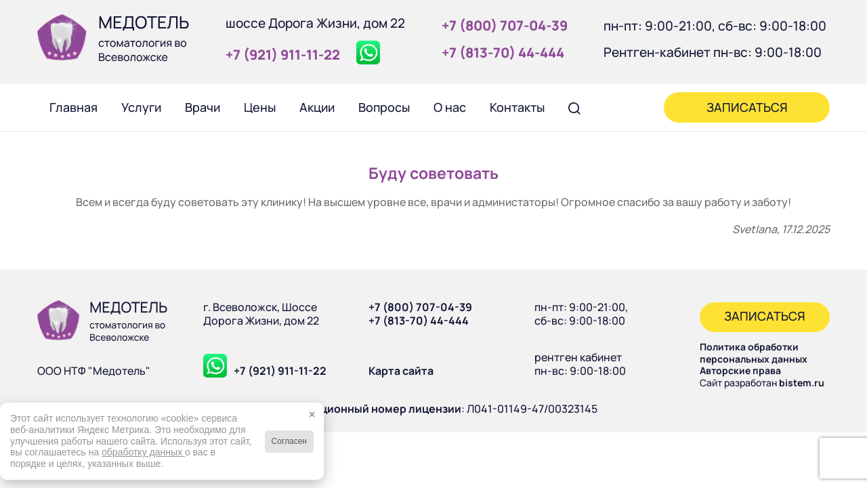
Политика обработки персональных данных (753, 352)
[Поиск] (574, 107)
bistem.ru (801, 382)
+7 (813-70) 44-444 (418, 320)
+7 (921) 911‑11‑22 (283, 54)
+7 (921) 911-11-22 (280, 371)
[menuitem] (73, 107)
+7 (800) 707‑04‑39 (505, 25)
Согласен (289, 441)
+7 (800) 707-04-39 (420, 307)
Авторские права (740, 370)
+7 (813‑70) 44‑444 (503, 52)
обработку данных (143, 452)
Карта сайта (401, 370)
